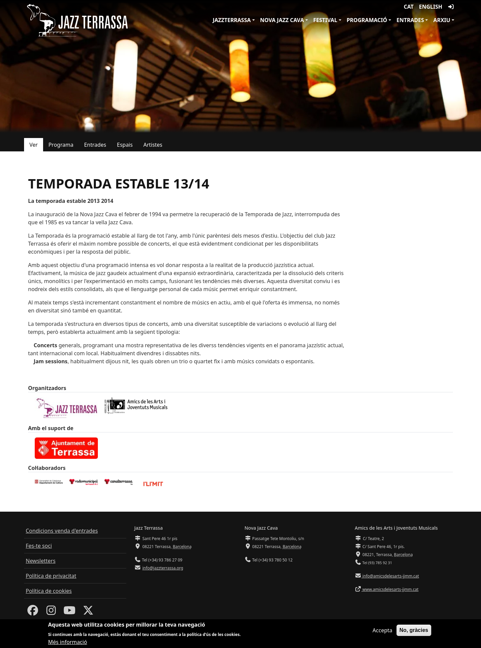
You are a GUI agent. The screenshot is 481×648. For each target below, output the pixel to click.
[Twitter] (88, 612)
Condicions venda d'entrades (62, 530)
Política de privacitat (51, 575)
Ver (33, 144)
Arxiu (441, 20)
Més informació (67, 642)
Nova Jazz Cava (282, 20)
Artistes (152, 144)
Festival (325, 20)
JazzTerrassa (232, 20)
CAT (409, 6)
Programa (60, 144)
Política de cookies (49, 591)
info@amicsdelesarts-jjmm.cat (390, 576)
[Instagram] (51, 612)
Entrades (410, 20)
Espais (125, 144)
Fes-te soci (39, 545)
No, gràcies (413, 630)
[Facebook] (32, 612)
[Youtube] (69, 612)
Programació (367, 20)
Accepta (382, 630)
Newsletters (40, 560)
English (430, 6)
